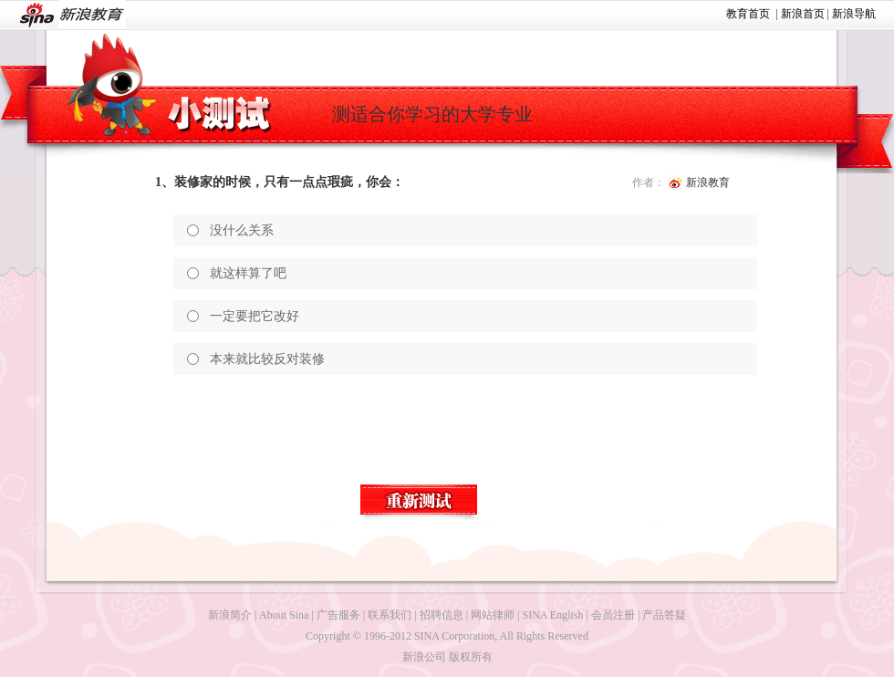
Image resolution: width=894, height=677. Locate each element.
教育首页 (748, 13)
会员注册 (613, 615)
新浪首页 (803, 13)
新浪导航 (854, 13)
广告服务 (338, 615)
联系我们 (389, 615)
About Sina (283, 615)
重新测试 (419, 502)
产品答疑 (664, 615)
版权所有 (471, 657)
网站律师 (493, 615)
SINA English (552, 615)
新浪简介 (230, 615)
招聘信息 (441, 615)
